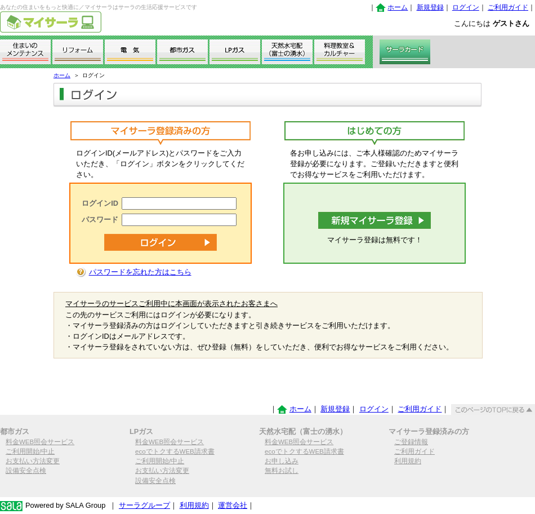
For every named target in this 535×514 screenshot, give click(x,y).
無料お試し (281, 470)
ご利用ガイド (508, 7)
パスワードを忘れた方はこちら (140, 272)
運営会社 (232, 505)
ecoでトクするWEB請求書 (175, 451)
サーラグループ (144, 505)
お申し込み (281, 461)
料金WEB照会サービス (40, 441)
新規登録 (430, 7)
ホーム (397, 7)
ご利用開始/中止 (30, 451)
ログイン (465, 7)
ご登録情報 (411, 441)
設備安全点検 (26, 470)
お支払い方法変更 (33, 461)
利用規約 (407, 461)
